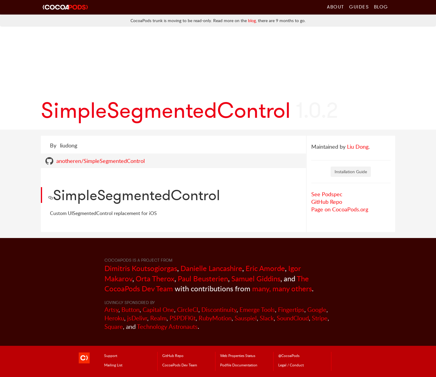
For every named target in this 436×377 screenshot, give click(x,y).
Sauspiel (246, 318)
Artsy (111, 310)
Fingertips (291, 310)
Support (110, 355)
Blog (381, 7)
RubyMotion (215, 318)
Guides (359, 7)
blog (252, 20)
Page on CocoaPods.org (339, 209)
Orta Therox (155, 278)
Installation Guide (351, 171)
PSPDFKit (183, 318)
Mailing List (113, 364)
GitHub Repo (326, 201)
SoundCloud (293, 318)
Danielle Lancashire (211, 268)
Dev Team (179, 364)
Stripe (320, 318)
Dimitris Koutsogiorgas (140, 268)
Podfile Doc (238, 364)
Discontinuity (218, 310)
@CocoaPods (288, 355)
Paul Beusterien (203, 278)
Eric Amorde (265, 268)
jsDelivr (137, 318)
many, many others (282, 288)
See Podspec (326, 194)
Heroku (114, 318)
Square (113, 326)
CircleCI (187, 310)
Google (316, 310)
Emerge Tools (257, 310)
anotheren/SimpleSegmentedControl (100, 160)
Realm (158, 318)
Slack (267, 318)
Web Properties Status (237, 355)
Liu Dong (357, 146)
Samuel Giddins (255, 278)
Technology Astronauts (167, 326)
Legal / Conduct (291, 364)
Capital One (158, 310)
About (335, 7)
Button (130, 310)
